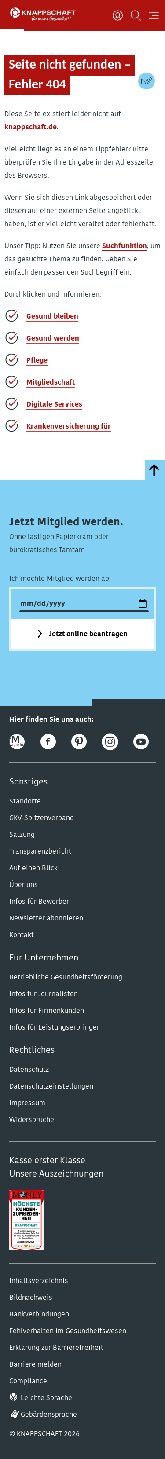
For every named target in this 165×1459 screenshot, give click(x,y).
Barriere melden (35, 1364)
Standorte (25, 801)
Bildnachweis (30, 1297)
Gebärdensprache (49, 1415)
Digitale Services (54, 404)
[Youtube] (141, 741)
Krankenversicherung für (68, 426)
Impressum (27, 1103)
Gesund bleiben (52, 316)
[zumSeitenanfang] (155, 470)
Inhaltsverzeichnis (38, 1281)
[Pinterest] (79, 741)
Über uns (23, 885)
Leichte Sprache (46, 1398)
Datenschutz (29, 1070)
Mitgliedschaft (50, 382)
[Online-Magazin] (17, 741)
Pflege (37, 360)
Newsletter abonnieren (46, 918)
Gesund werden (52, 338)
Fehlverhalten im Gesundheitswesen (67, 1331)
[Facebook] (48, 741)
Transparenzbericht (40, 851)
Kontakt (21, 935)
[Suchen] (136, 15)
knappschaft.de (30, 127)
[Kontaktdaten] (146, 81)
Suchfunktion (124, 246)
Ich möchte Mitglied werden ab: (60, 579)
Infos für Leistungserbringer (54, 1027)
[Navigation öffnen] (154, 15)
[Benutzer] (118, 15)
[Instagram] (110, 741)
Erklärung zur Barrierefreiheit (56, 1348)
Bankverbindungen (39, 1314)
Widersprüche (31, 1120)
